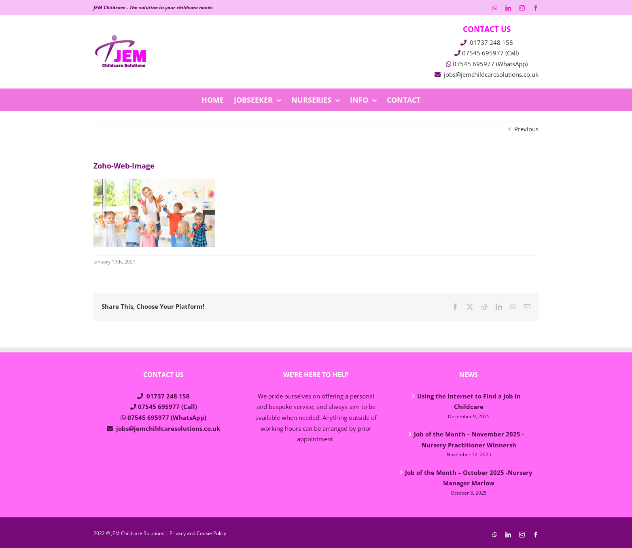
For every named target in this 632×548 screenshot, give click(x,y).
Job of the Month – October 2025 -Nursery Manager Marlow (468, 477)
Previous (526, 129)
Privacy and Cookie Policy (198, 533)
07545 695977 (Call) (490, 53)
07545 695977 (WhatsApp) (490, 64)
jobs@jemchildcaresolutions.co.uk (491, 74)
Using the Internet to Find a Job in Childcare (469, 401)
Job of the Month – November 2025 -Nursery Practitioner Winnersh (469, 439)
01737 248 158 (491, 42)
